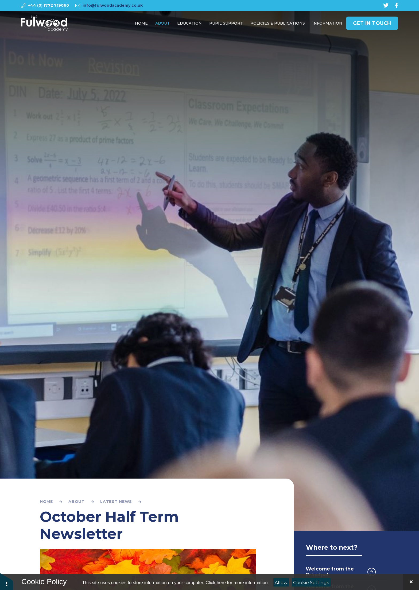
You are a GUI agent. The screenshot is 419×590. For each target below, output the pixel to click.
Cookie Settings (311, 582)
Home (46, 501)
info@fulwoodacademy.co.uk (113, 5)
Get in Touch (372, 24)
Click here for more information (236, 582)
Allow (281, 582)
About (76, 501)
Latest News (116, 501)
